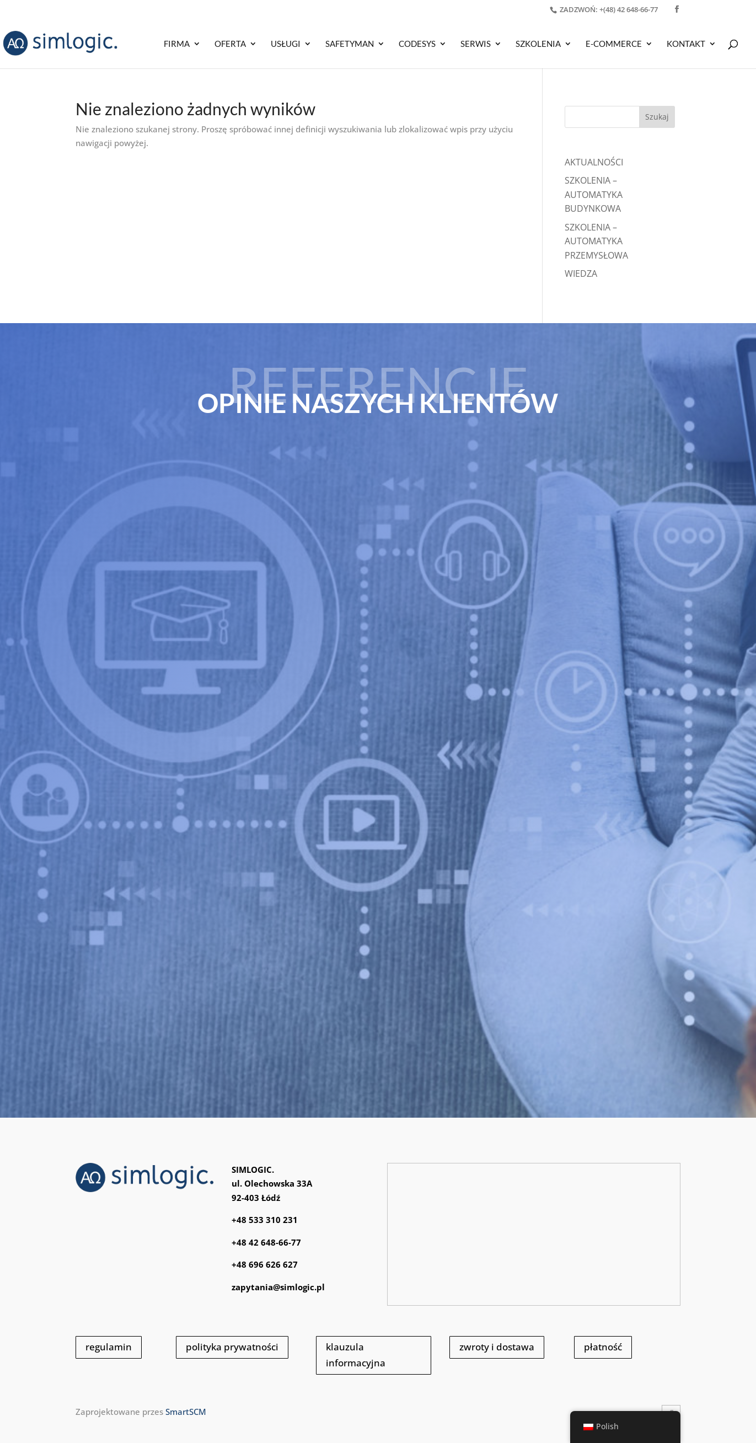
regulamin (108, 1346)
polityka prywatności (232, 1346)
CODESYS (417, 44)
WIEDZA (581, 273)
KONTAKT (686, 44)
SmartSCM (185, 1411)
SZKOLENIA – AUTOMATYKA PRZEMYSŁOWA (596, 241)
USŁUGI (286, 44)
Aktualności (594, 162)
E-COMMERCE (614, 44)
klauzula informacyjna (355, 1354)
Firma (177, 44)
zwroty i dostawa (496, 1346)
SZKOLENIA (538, 44)
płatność (603, 1346)
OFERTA (230, 44)
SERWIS (475, 44)
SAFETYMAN (349, 44)
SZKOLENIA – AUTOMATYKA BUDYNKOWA (594, 194)
